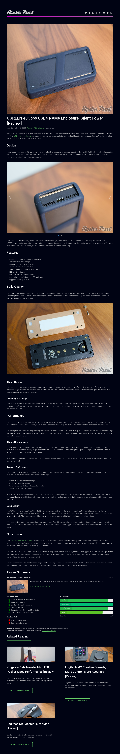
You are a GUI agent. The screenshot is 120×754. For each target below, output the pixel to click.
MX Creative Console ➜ (77, 700)
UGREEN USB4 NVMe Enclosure (22, 541)
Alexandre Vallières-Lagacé (35, 128)
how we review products (48, 630)
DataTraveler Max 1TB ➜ (20, 690)
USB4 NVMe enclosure (22, 136)
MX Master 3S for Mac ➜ (20, 744)
